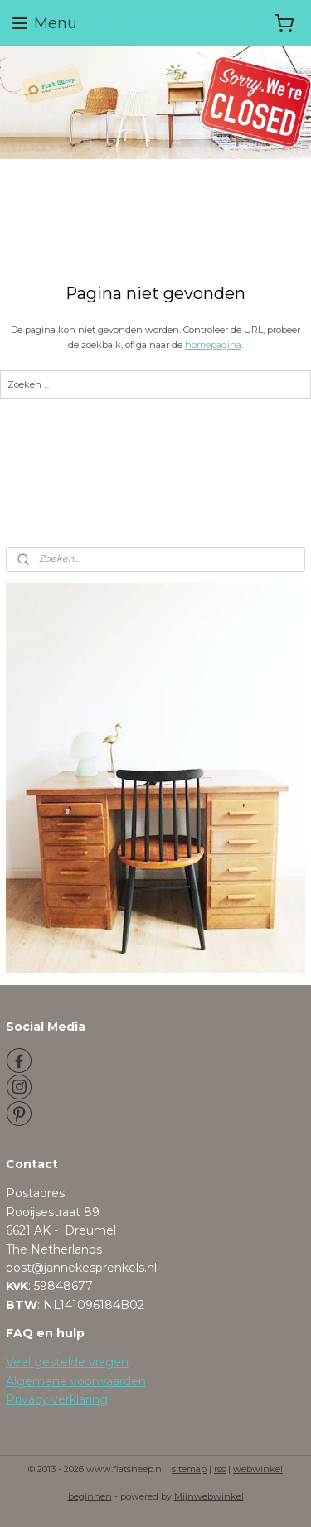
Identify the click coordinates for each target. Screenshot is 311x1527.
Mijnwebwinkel (209, 1496)
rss (220, 1469)
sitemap (189, 1469)
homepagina (213, 344)
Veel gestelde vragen (67, 1362)
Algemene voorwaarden (76, 1381)
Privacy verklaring (57, 1399)
